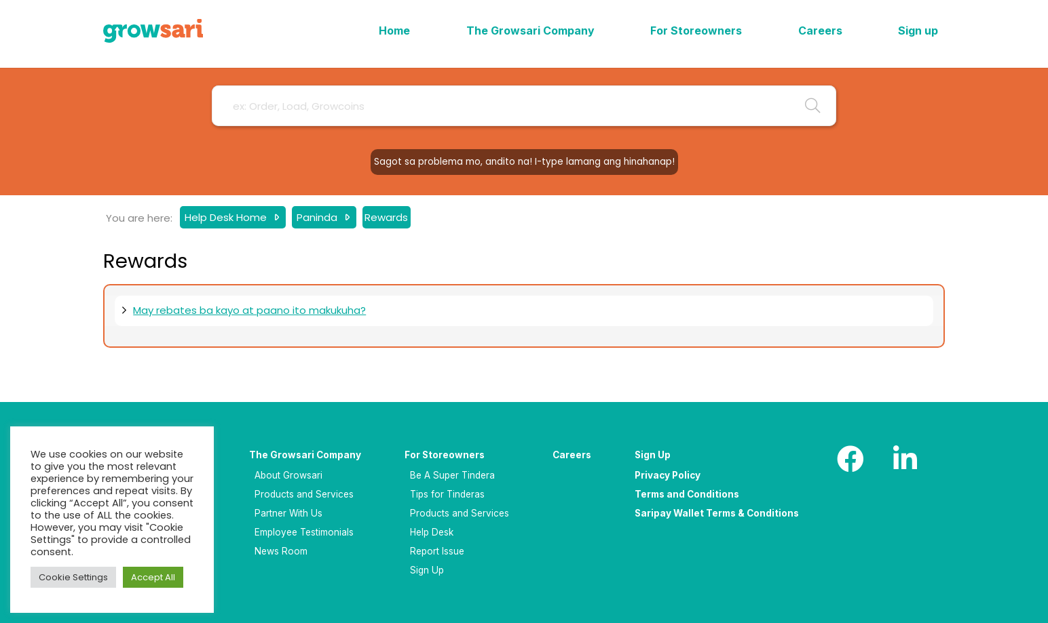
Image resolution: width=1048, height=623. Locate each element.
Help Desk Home (227, 217)
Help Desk (431, 532)
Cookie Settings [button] (73, 577)
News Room (281, 551)
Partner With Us (288, 513)
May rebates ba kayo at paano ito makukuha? (249, 310)
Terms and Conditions (687, 494)
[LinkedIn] (905, 459)
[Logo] (153, 31)
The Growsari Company (305, 454)
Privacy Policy (667, 475)
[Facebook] (850, 459)
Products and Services (304, 494)
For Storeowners (445, 454)
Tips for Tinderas (447, 494)
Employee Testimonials (304, 532)
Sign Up (427, 570)
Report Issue (437, 551)
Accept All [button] (153, 577)
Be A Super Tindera (452, 475)
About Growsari (288, 475)
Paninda (318, 217)
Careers (572, 454)
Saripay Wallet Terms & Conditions (717, 513)
